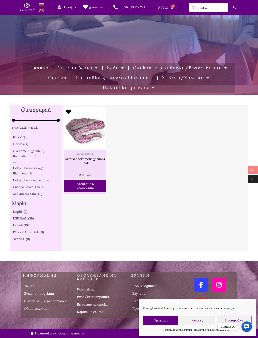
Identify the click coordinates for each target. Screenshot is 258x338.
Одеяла (57, 77)
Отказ (197, 320)
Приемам (160, 320)
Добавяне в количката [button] (85, 186)
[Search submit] (234, 7)
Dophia (20, 212)
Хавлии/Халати (185, 78)
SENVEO (21, 239)
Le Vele (21, 225)
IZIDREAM (23, 218)
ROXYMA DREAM (28, 232)
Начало (39, 68)
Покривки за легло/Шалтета (114, 77)
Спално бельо (78, 68)
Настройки (234, 320)
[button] (246, 326)
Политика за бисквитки (177, 329)
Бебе (115, 68)
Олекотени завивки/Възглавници (180, 68)
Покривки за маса (129, 87)
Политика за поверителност (212, 329)
